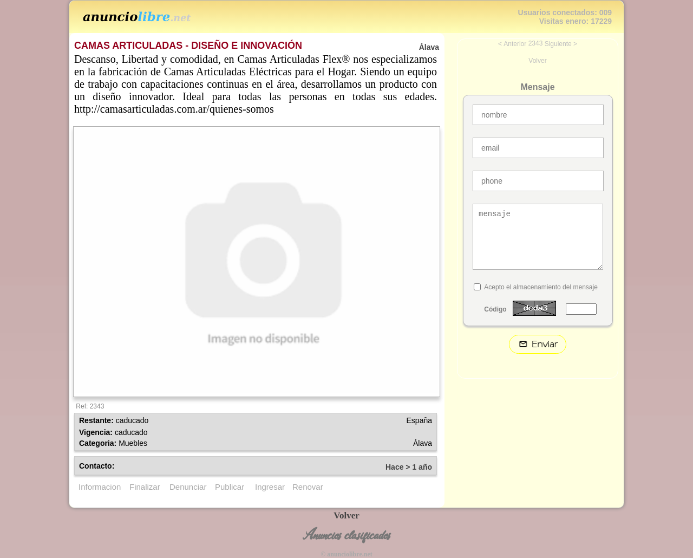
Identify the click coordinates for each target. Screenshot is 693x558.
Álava (422, 443)
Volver (537, 60)
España (419, 420)
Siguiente (558, 44)
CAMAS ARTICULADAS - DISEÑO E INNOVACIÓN (188, 45)
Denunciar (187, 486)
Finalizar (144, 486)
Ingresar (270, 486)
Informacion (100, 486)
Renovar (307, 486)
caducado (132, 420)
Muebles (133, 443)
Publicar (229, 486)
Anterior (515, 44)
